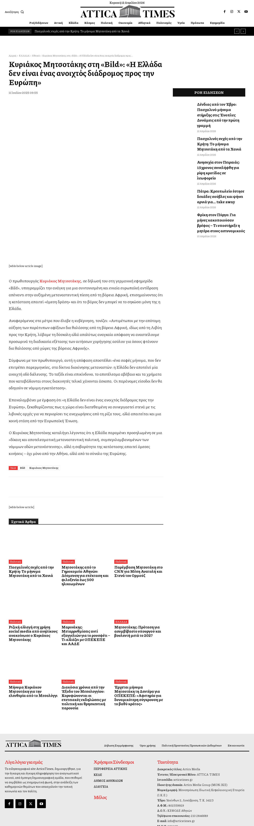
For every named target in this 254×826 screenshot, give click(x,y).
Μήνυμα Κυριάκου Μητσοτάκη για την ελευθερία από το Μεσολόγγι (31, 607)
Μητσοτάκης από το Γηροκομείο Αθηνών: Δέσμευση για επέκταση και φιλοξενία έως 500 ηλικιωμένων (86, 499)
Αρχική (12, 55)
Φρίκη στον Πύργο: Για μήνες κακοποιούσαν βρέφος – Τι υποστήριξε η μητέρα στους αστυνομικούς (218, 199)
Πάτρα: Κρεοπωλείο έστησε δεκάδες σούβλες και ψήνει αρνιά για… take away (217, 176)
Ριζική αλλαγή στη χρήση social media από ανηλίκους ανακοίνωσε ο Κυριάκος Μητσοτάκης (31, 554)
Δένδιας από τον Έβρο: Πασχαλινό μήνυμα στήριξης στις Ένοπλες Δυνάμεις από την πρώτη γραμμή (220, 110)
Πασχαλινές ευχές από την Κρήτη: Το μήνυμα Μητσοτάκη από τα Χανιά (82, 31)
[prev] (236, 31)
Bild (22, 394)
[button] (15, 12)
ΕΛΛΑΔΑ (24, 55)
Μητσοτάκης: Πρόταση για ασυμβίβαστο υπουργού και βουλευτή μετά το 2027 (134, 552)
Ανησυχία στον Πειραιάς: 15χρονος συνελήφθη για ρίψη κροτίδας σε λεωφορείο (219, 155)
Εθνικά (36, 55)
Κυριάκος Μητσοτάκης (44, 394)
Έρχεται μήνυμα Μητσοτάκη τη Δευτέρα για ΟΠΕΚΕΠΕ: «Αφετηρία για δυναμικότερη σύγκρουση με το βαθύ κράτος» (137, 609)
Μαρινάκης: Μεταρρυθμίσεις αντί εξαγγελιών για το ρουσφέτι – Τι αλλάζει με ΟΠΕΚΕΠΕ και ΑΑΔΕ (85, 554)
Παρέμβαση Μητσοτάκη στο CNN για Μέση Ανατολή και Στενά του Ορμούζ (135, 497)
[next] (243, 31)
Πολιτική (15, 488)
